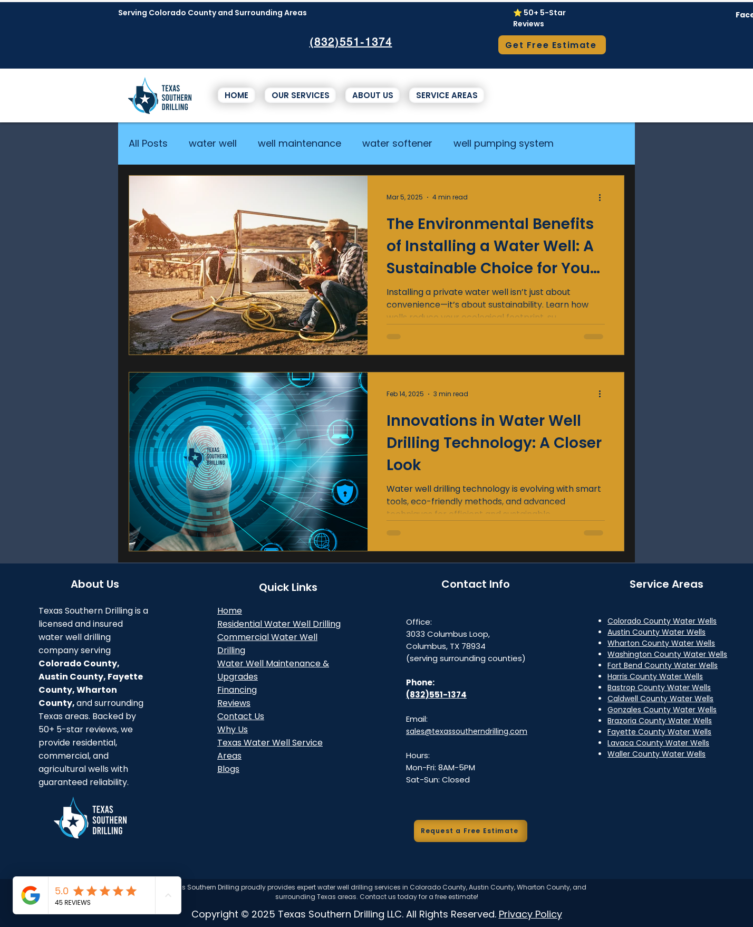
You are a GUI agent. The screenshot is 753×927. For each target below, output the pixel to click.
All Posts (148, 143)
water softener (397, 143)
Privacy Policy (530, 914)
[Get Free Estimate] (552, 44)
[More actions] (603, 197)
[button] (300, 95)
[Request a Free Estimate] (470, 831)
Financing (237, 690)
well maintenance (299, 143)
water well (213, 143)
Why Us (232, 729)
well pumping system (503, 143)
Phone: (420, 682)
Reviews (233, 703)
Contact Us (240, 716)
